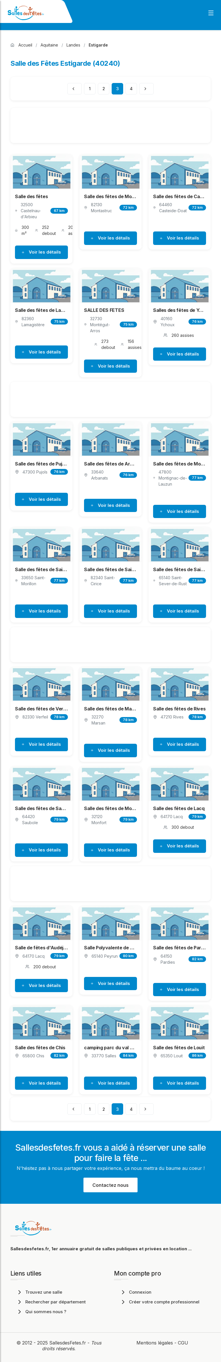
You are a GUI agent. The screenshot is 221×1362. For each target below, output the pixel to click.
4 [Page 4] (131, 88)
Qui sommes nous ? (41, 1311)
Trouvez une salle (39, 1292)
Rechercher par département (51, 1302)
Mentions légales (154, 1343)
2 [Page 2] (103, 88)
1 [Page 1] (90, 88)
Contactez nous (110, 1185)
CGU (183, 1343)
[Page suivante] (146, 88)
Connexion (135, 1292)
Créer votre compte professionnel (159, 1302)
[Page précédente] (74, 88)
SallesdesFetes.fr (68, 1343)
